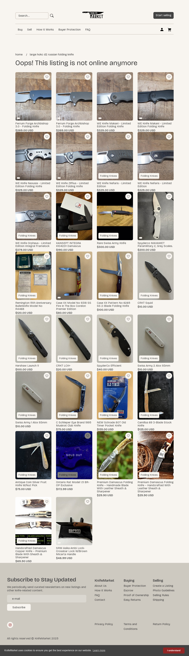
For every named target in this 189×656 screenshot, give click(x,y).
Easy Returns (132, 600)
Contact (100, 600)
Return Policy (161, 624)
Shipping (158, 600)
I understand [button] (173, 650)
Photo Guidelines (163, 590)
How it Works (45, 29)
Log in (162, 29)
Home (19, 54)
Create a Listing (163, 585)
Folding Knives (108, 175)
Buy (20, 29)
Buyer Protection (69, 29)
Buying (129, 581)
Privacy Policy (104, 624)
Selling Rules (161, 595)
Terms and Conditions (130, 626)
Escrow (128, 590)
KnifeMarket (104, 581)
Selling (158, 581)
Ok (52, 15)
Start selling (163, 15)
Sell (29, 29)
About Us (100, 585)
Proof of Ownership (136, 595)
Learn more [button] (99, 650)
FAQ (87, 29)
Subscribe (18, 607)
